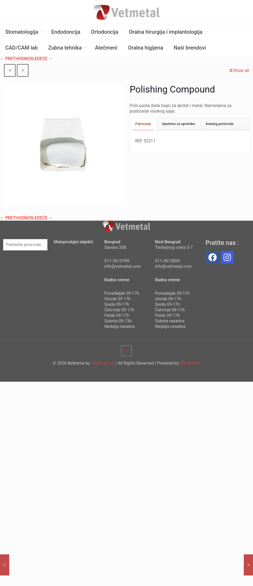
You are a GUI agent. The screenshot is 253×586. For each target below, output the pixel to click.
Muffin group (102, 363)
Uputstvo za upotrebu (178, 124)
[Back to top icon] (126, 350)
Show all (239, 70)
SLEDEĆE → (41, 58)
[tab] (143, 124)
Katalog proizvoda (219, 124)
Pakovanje (143, 124)
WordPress (190, 363)
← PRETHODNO (15, 58)
